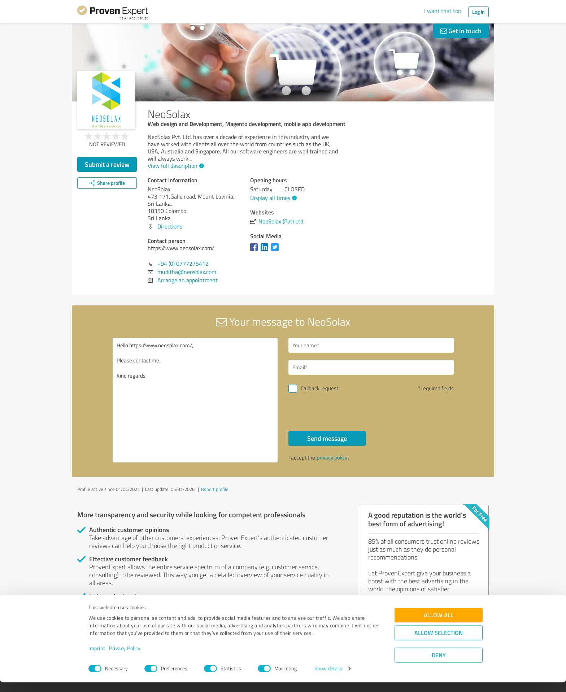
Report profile (214, 489)
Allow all (438, 625)
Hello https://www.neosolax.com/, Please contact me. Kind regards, (195, 400)
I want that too (442, 11)
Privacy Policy (124, 658)
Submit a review (107, 164)
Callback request (319, 388)
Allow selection (438, 643)
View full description (175, 166)
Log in (478, 11)
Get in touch (461, 30)
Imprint (96, 658)
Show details (328, 678)
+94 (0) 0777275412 (183, 263)
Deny (439, 665)
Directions (169, 226)
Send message (327, 438)
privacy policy (332, 457)
